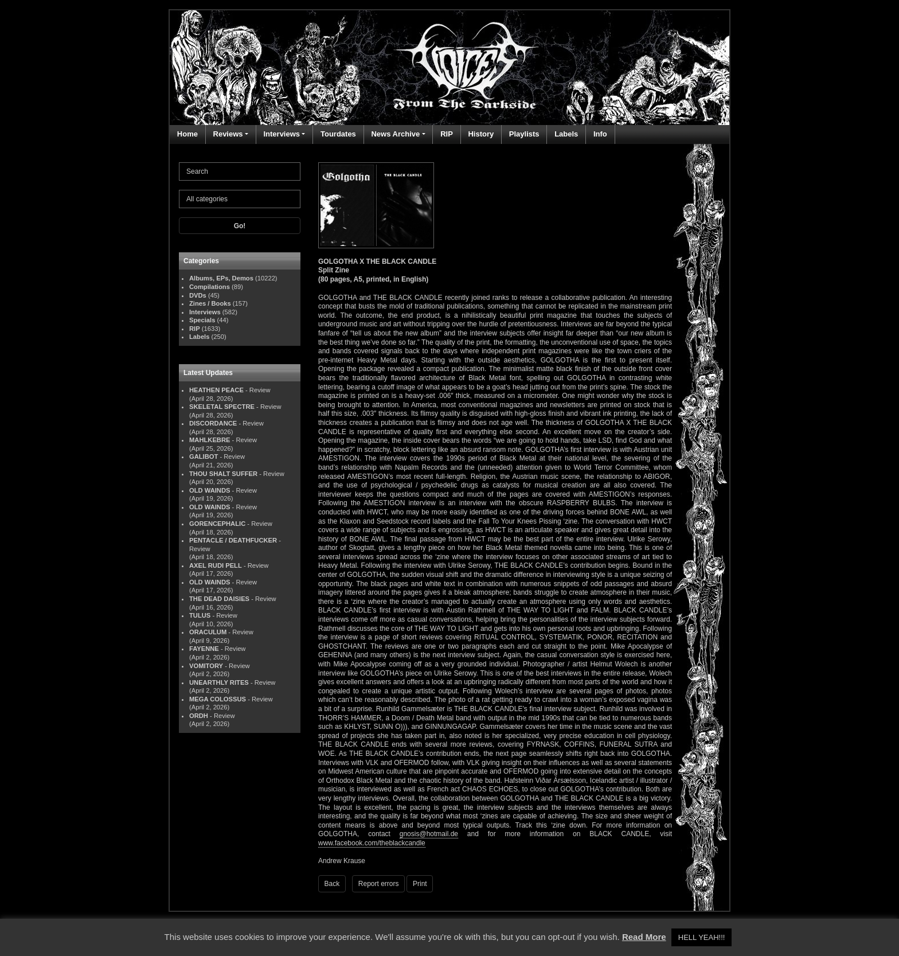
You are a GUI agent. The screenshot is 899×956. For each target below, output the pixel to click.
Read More (644, 937)
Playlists (524, 134)
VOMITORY (206, 665)
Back (332, 884)
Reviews (228, 134)
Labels (566, 134)
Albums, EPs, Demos (221, 278)
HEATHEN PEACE (216, 390)
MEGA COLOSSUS (217, 699)
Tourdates (338, 134)
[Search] (239, 171)
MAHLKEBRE (209, 439)
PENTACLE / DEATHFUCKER (233, 540)
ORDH (198, 715)
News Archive (395, 134)
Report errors (378, 884)
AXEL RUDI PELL (215, 565)
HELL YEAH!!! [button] (701, 937)
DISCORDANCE (213, 423)
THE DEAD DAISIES (219, 598)
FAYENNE (204, 648)
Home (187, 134)
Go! (240, 226)
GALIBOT (203, 456)
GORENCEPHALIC (217, 523)
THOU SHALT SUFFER (223, 473)
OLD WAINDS (209, 490)
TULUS (199, 615)
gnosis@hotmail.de (429, 834)
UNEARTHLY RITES (219, 682)
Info (600, 134)
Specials (202, 320)
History (481, 134)
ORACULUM (207, 632)
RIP (446, 134)
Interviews (281, 134)
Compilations (209, 286)
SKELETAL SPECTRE (222, 406)
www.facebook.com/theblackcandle (371, 843)
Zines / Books (210, 303)
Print (420, 884)
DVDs (197, 295)
